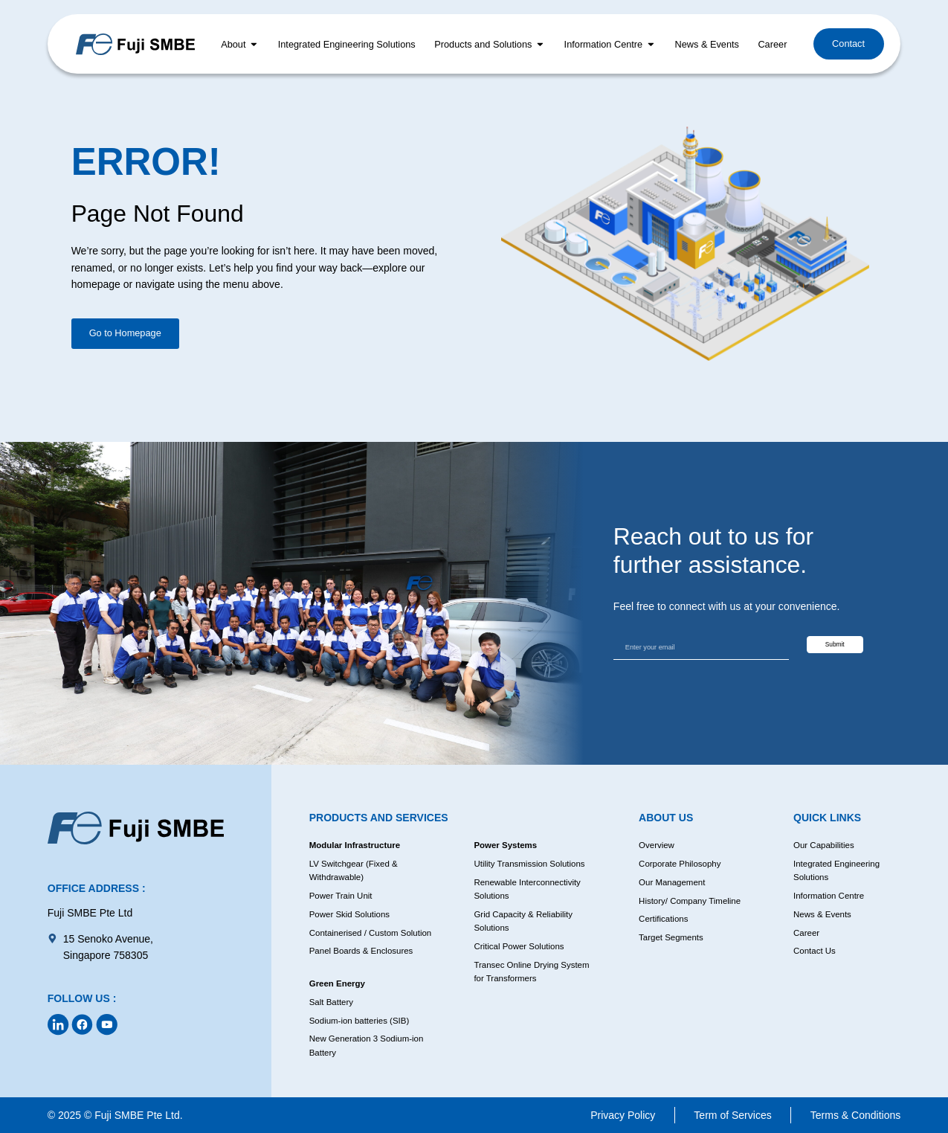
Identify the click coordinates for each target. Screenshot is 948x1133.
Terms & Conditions (855, 1115)
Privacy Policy (622, 1115)
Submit (850, 645)
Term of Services (732, 1115)
